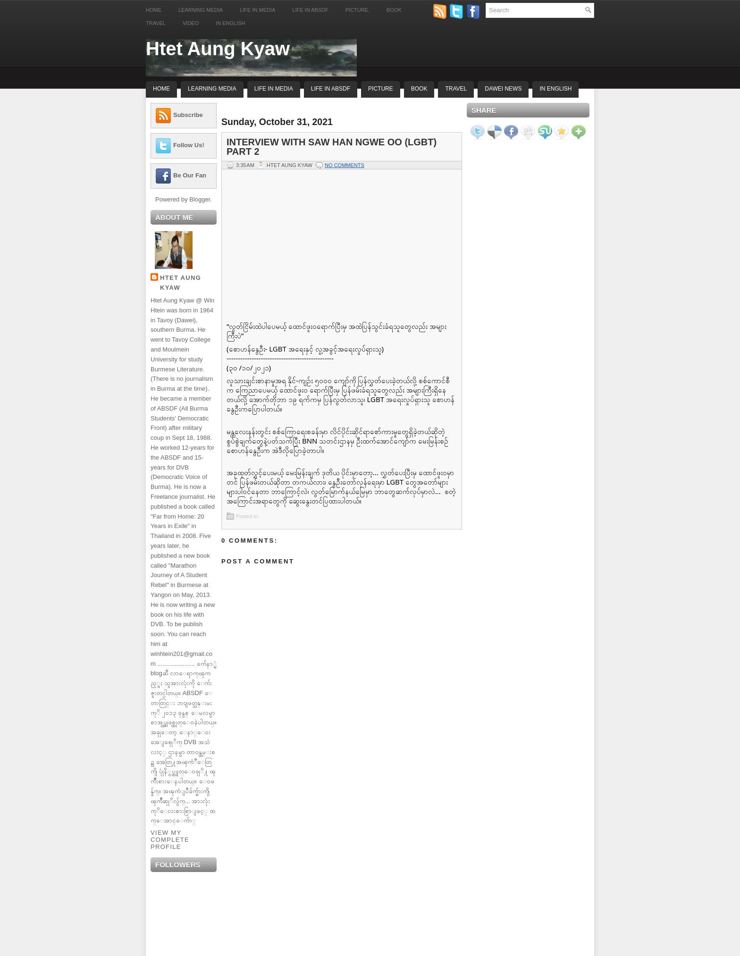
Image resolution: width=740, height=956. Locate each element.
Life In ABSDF (330, 88)
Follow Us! (188, 145)
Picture (380, 88)
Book (394, 10)
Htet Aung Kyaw (218, 48)
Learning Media (200, 10)
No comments (344, 165)
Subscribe (188, 114)
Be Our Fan (189, 175)
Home (153, 10)
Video (191, 23)
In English (230, 23)
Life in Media (257, 10)
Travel (156, 23)
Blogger (199, 199)
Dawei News (503, 88)
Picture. (357, 10)
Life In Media (273, 88)
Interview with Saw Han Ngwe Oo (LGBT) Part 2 (332, 146)
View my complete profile (170, 839)
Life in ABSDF (310, 10)
